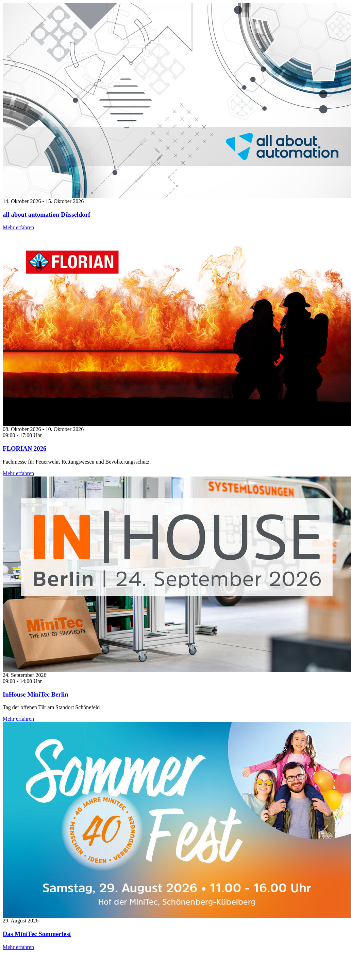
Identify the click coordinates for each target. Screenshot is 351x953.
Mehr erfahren (18, 227)
